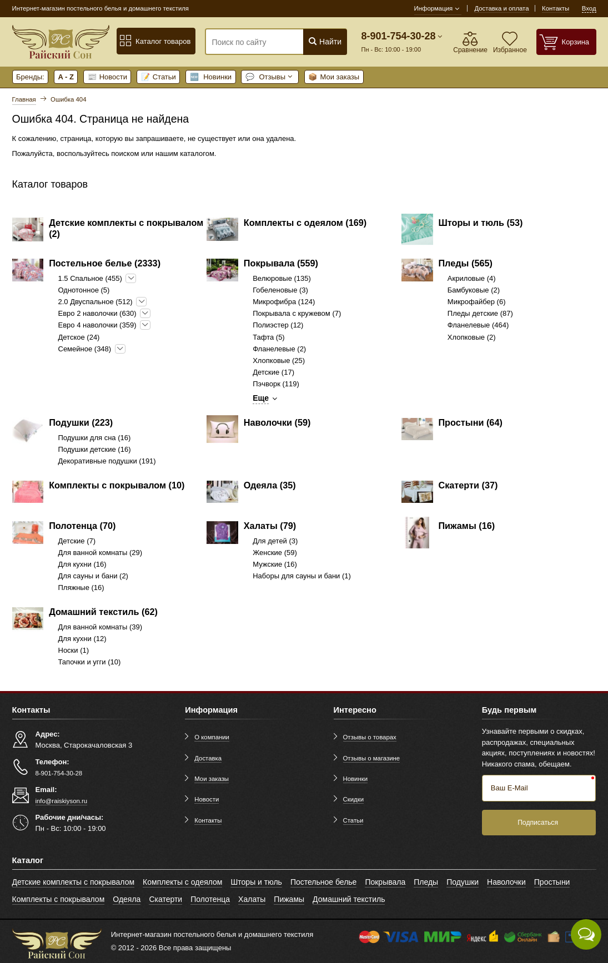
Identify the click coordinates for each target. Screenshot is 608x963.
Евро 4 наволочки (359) (97, 325)
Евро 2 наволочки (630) (97, 313)
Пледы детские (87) (480, 313)
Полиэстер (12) (278, 325)
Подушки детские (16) (94, 449)
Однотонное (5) (84, 290)
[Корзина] (566, 42)
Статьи (158, 77)
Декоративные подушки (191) (107, 461)
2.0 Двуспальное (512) (95, 302)
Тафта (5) (269, 337)
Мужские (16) (275, 564)
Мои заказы (333, 77)
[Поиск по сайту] (264, 42)
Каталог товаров (155, 41)
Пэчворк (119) (276, 384)
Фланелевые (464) (478, 325)
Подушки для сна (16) (94, 437)
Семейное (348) (85, 349)
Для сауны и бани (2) (93, 576)
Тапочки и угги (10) (89, 662)
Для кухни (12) (82, 638)
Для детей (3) (275, 541)
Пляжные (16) (81, 587)
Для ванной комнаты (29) (100, 552)
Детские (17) (273, 372)
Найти (324, 41)
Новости (107, 77)
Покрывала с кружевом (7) (297, 313)
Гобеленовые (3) (280, 290)
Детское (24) (79, 337)
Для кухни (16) (82, 564)
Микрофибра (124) (284, 302)
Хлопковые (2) (472, 337)
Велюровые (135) (282, 278)
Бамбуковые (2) (474, 290)
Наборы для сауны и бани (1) (302, 576)
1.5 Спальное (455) (90, 278)
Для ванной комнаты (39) (100, 627)
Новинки (211, 77)
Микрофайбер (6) (477, 302)
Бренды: (30, 77)
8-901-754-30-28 (398, 36)
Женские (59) (275, 552)
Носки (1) (73, 650)
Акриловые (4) (472, 278)
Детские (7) (77, 541)
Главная (24, 99)
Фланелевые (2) (279, 349)
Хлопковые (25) (279, 360)
